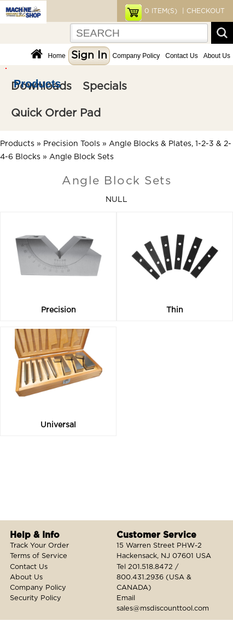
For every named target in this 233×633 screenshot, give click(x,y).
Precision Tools (71, 144)
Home (57, 56)
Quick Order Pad (56, 113)
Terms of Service (38, 556)
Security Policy (35, 598)
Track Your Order (39, 545)
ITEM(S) (160, 11)
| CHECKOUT (202, 11)
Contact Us (181, 56)
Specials (105, 86)
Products (37, 84)
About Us (216, 56)
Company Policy (136, 56)
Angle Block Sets (81, 157)
